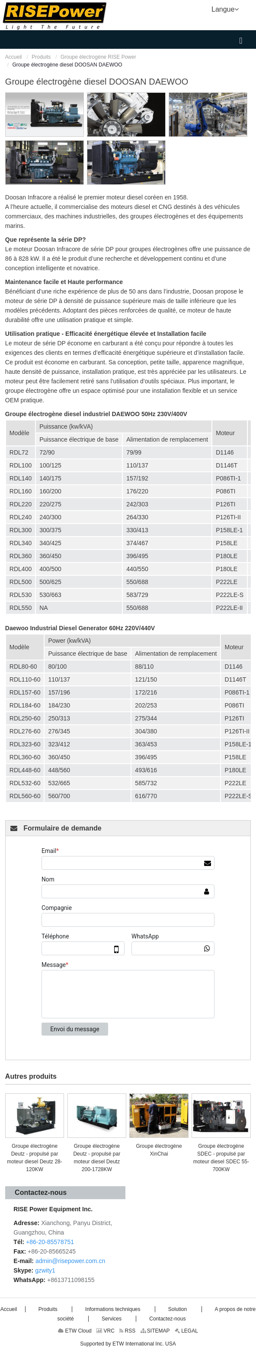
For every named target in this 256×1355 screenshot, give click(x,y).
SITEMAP (155, 1331)
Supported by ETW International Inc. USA (128, 1344)
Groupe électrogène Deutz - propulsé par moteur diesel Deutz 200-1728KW (96, 1157)
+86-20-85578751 (50, 1241)
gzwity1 (45, 1270)
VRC (105, 1331)
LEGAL (186, 1331)
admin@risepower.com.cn (70, 1260)
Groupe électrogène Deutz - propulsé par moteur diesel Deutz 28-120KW (34, 1157)
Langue (225, 8)
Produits (41, 57)
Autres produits (31, 1076)
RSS (127, 1331)
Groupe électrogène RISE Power (98, 57)
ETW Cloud (75, 1331)
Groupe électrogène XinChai (159, 1150)
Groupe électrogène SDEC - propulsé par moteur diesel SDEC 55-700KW (221, 1157)
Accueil (13, 57)
